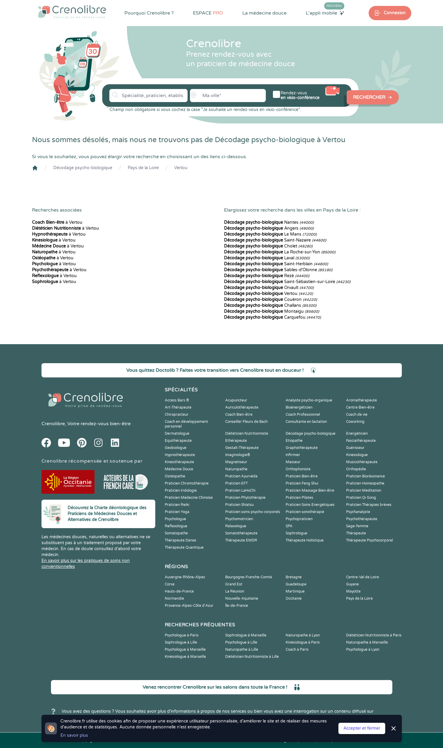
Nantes (269, 222)
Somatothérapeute (241, 533)
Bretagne (294, 577)
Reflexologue (176, 526)
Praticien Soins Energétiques (310, 505)
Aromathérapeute (361, 400)
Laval (267, 258)
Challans (270, 305)
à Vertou (57, 222)
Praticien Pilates (299, 498)
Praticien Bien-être (302, 476)
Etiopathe (294, 441)
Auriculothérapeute (241, 407)
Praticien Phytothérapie (245, 498)
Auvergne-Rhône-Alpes (185, 577)
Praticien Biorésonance (365, 476)
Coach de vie (356, 414)
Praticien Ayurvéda (241, 476)
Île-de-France (236, 606)
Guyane (352, 584)
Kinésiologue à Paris (303, 642)
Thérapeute (356, 533)
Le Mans (270, 234)
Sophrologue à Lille (181, 642)
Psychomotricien (239, 519)
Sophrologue (296, 533)
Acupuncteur (236, 400)
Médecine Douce (179, 469)
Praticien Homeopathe (365, 483)
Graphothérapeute (302, 448)
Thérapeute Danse (180, 540)
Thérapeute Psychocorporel (369, 540)
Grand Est (233, 584)
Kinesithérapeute (179, 462)
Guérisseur (355, 448)
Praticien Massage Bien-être (310, 490)
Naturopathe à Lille (241, 649)
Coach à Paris (297, 649)
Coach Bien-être (238, 414)
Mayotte (353, 591)
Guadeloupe (296, 584)
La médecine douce (264, 13)
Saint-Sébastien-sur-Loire (287, 281)
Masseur (293, 462)
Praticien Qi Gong (361, 498)
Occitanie (294, 598)
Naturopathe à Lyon (303, 635)
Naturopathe (236, 469)
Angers (269, 228)
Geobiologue (175, 448)
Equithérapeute (178, 441)
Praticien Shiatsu (239, 505)
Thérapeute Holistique (305, 540)
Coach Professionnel (303, 414)
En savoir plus (74, 735)
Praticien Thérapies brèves (368, 505)
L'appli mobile (325, 12)
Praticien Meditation (363, 490)
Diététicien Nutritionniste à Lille (252, 657)
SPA (289, 526)
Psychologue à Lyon (362, 649)
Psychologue (175, 519)
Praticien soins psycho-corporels (252, 512)
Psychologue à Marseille (185, 649)
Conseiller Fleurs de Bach (246, 422)
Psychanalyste (358, 512)
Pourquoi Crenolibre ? (149, 13)
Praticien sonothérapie (305, 512)
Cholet (268, 246)
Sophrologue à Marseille (245, 635)
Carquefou (272, 317)
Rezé (266, 275)
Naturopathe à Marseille (367, 642)
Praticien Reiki (177, 505)
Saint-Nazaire (275, 240)
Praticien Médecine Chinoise (189, 498)
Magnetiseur (236, 462)
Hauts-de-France (179, 591)
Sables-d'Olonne (278, 269)
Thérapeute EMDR (241, 540)
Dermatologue (177, 433)
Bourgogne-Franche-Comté (248, 577)
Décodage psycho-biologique (82, 167)
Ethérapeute (236, 441)
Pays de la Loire (143, 167)
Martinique (295, 591)
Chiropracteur (176, 414)
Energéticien (357, 433)
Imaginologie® (237, 455)
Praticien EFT (236, 483)
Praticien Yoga (177, 512)
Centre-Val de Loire (362, 577)
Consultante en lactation (306, 422)
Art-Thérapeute (178, 407)
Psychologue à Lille (241, 642)
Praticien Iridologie (181, 490)
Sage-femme (357, 526)
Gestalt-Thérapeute (242, 448)
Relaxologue (235, 526)
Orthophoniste (298, 469)
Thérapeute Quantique (184, 547)
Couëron (270, 299)
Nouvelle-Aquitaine (241, 598)
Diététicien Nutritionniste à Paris (374, 635)
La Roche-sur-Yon (279, 252)
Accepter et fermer (361, 728)
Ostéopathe (175, 476)
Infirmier (293, 455)
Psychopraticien (299, 519)
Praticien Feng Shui (302, 483)
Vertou (181, 167)
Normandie (174, 598)
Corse (170, 584)
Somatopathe (176, 533)
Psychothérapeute (361, 519)
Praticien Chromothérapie (187, 483)
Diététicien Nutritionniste (246, 433)
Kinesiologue (357, 455)
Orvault (269, 287)
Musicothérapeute (362, 462)
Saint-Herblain (276, 263)
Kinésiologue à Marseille (185, 657)
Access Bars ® (177, 400)
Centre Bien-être (360, 407)
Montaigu (271, 311)
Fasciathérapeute (361, 441)
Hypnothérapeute (180, 455)
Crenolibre (53, 424)
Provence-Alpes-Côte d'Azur (189, 606)
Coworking (355, 422)
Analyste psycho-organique (309, 400)
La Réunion (234, 591)
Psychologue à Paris (182, 635)
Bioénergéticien (299, 407)
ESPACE (208, 13)
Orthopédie (356, 469)
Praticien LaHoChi (240, 490)
